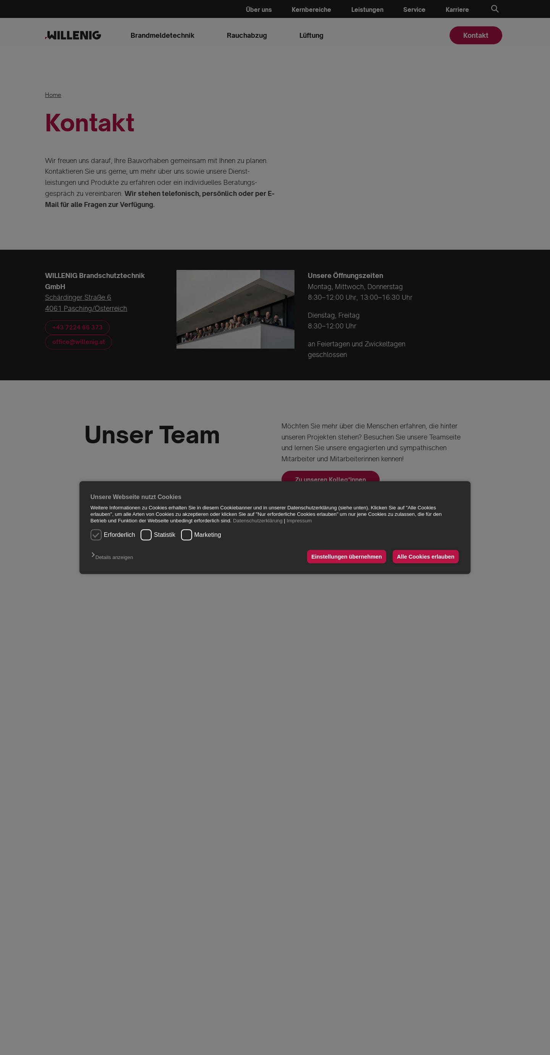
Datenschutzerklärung (258, 521)
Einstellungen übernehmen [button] (346, 557)
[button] (114, 557)
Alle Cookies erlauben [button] (425, 557)
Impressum (299, 521)
